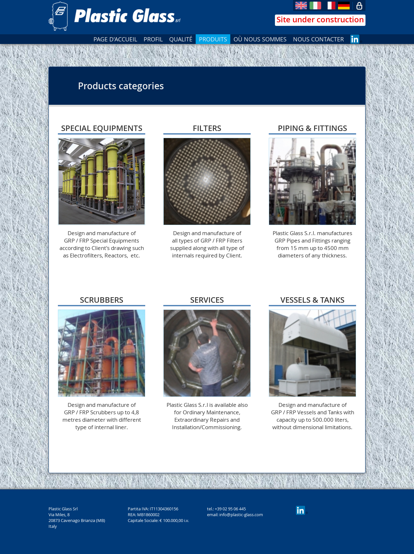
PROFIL (153, 39)
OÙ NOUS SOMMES (260, 39)
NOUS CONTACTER (318, 39)
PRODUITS (213, 39)
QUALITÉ (180, 39)
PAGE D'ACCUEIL (115, 39)
